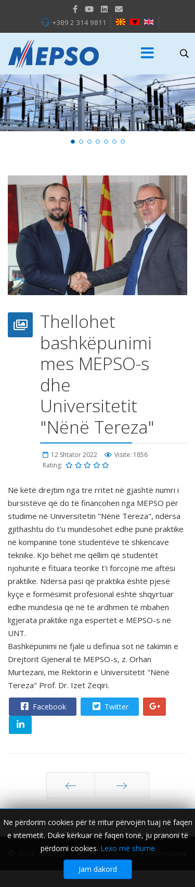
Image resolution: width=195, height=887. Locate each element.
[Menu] (147, 53)
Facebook (42, 706)
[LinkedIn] (104, 9)
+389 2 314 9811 (79, 22)
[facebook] (75, 9)
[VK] (119, 9)
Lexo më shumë (127, 853)
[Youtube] (89, 9)
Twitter (109, 706)
